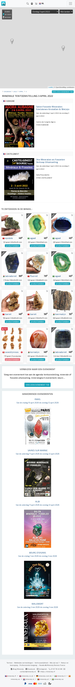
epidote (7, 238)
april (21, 91)
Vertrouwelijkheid (41, 663)
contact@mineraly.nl (28, 671)
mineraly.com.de (44, 676)
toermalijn (59, 314)
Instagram (42, 669)
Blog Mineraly (17, 669)
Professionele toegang (29, 665)
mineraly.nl (29, 679)
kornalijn (33, 352)
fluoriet (32, 276)
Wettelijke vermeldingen (23, 663)
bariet (6, 314)
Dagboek (7, 91)
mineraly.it (60, 676)
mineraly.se (58, 679)
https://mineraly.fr (47, 671)
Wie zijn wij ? (54, 663)
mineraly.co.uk (26, 676)
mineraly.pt (43, 679)
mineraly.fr (11, 676)
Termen (9, 663)
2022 (15, 91)
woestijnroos (10, 352)
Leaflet (51, 87)
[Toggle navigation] (70, 3)
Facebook (30, 669)
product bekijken (12, 246)
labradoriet (9, 276)
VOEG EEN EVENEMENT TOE (37, 385)
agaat (31, 238)
